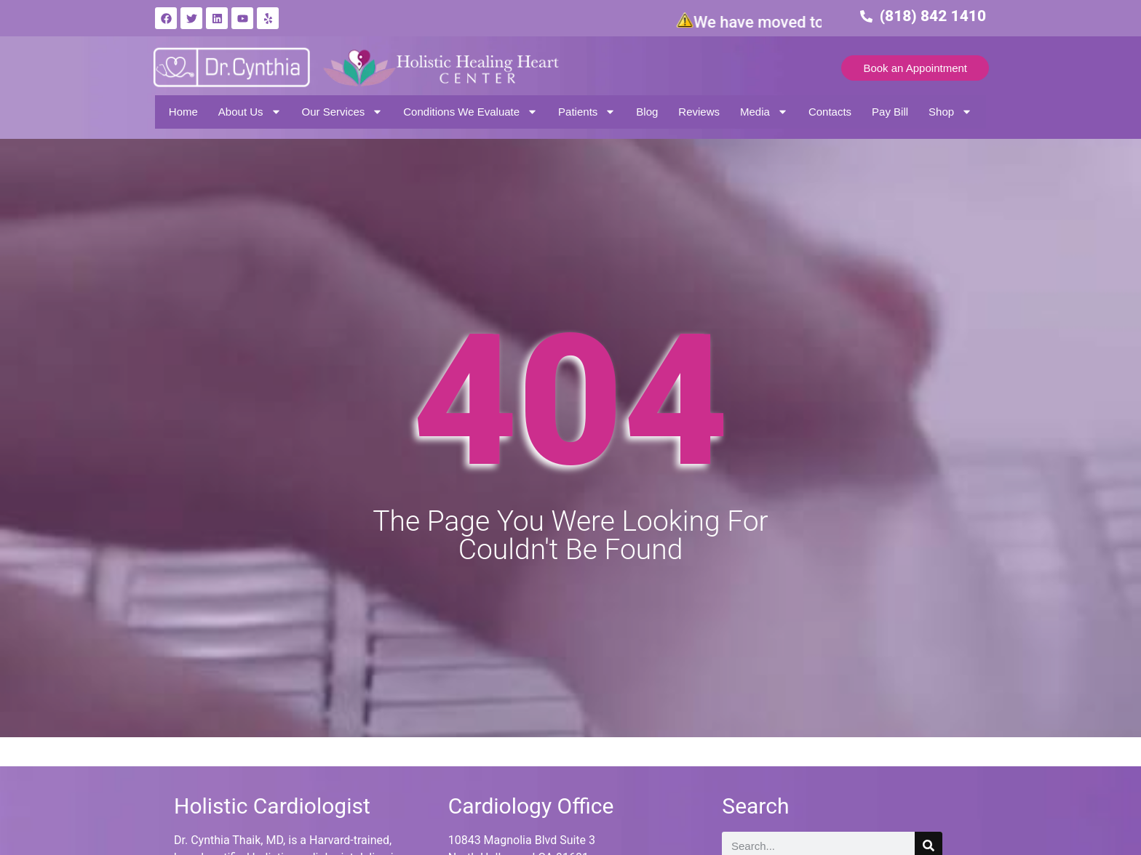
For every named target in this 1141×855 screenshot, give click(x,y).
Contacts (829, 111)
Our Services (342, 111)
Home (183, 111)
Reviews (699, 111)
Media (764, 111)
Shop (950, 111)
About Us (250, 111)
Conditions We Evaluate (470, 111)
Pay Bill (890, 111)
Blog (647, 111)
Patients (587, 111)
